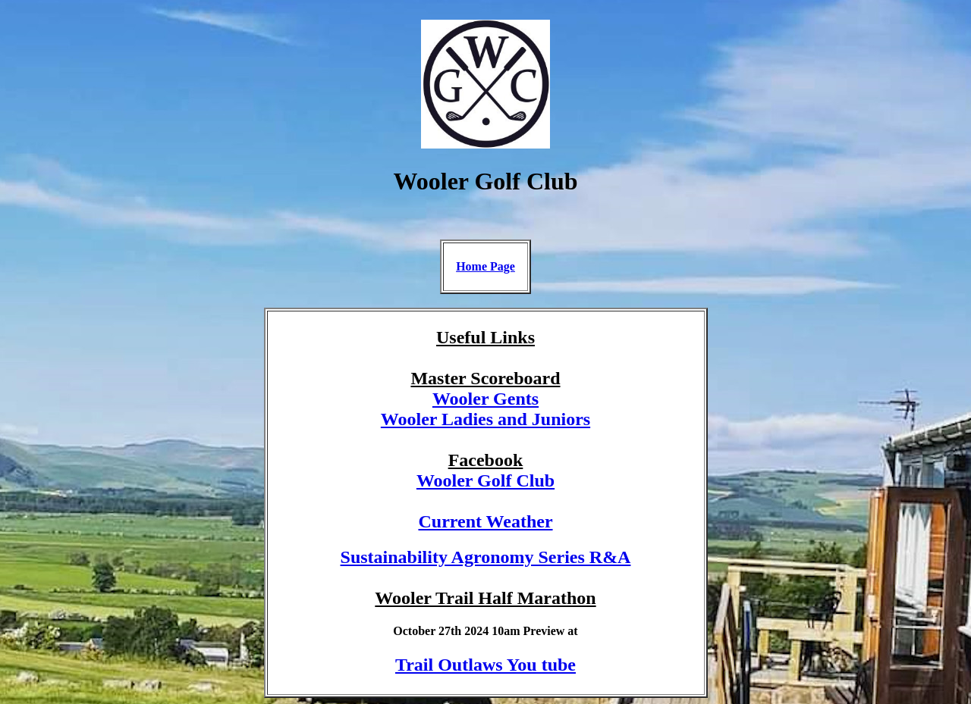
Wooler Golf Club (485, 480)
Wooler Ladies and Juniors (485, 419)
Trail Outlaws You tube (485, 664)
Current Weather (485, 521)
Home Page (485, 266)
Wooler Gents (485, 398)
